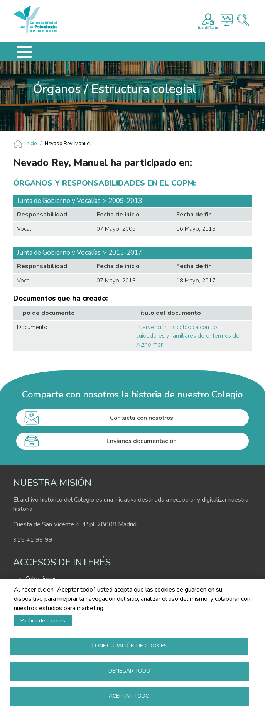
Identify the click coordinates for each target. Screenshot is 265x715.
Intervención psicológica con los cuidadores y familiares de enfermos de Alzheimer (188, 335)
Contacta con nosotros (141, 418)
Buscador (243, 20)
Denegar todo (129, 670)
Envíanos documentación (141, 441)
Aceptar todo (129, 696)
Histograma (226, 20)
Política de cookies (42, 620)
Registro (208, 20)
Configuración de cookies (129, 645)
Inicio (31, 143)
